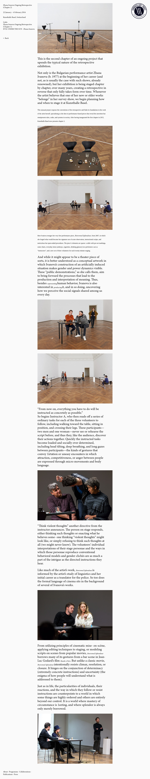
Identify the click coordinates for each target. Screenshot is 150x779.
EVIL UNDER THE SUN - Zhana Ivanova (19, 29)
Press (16, 774)
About (5, 772)
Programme (13, 772)
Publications (8, 774)
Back (7, 38)
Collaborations (25, 772)
